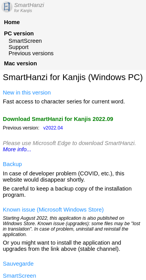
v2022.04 (53, 128)
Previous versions (31, 53)
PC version (19, 33)
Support (18, 47)
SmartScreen (25, 41)
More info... (17, 149)
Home (12, 22)
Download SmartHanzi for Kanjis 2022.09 (58, 119)
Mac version (20, 63)
